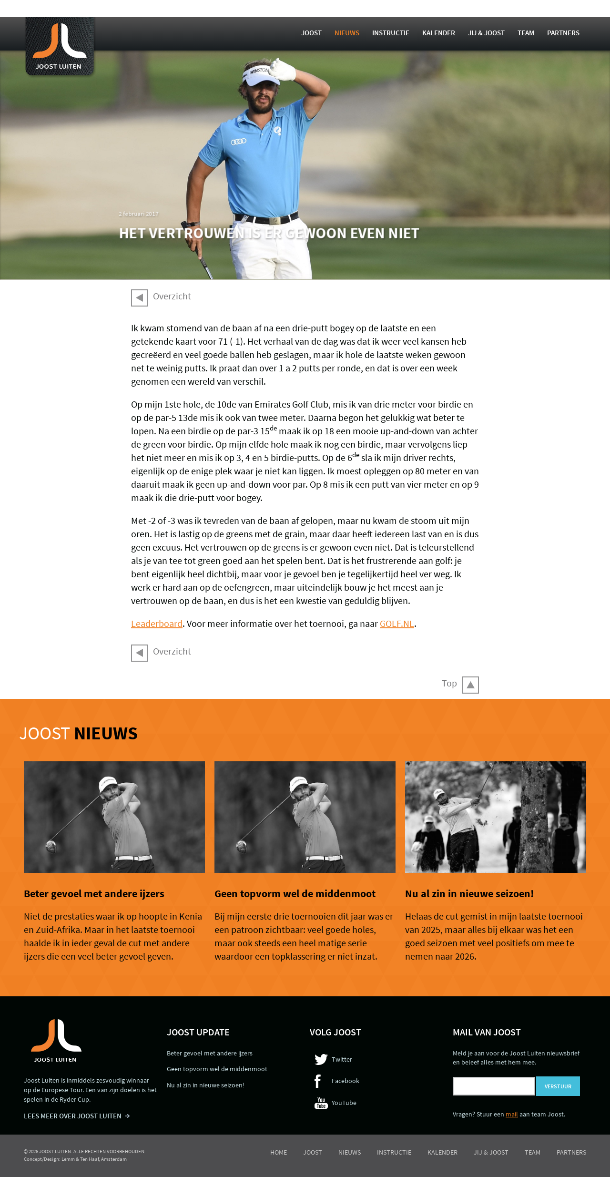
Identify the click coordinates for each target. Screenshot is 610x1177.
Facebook (345, 1080)
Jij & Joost (486, 32)
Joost (311, 32)
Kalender (438, 32)
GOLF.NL (397, 623)
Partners (563, 32)
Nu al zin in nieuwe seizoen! (469, 893)
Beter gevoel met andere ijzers (94, 893)
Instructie (390, 32)
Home (278, 1152)
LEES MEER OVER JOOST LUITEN (73, 1115)
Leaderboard (157, 623)
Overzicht (172, 296)
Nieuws (347, 32)
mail (512, 1114)
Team (526, 32)
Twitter (342, 1059)
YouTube (344, 1102)
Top (449, 683)
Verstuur (558, 1086)
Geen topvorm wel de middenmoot (295, 893)
